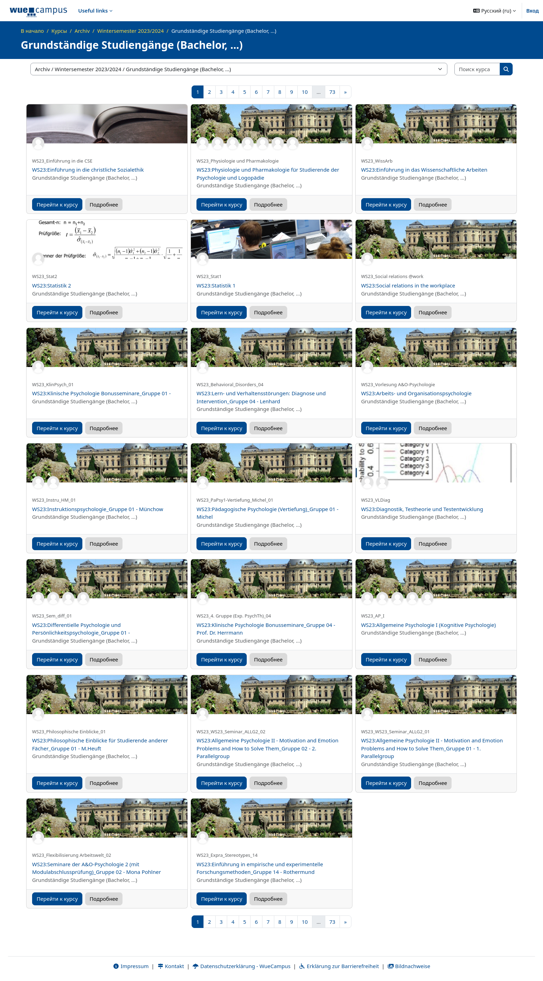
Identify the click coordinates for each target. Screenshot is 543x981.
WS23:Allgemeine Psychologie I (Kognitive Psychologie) (428, 624)
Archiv (82, 30)
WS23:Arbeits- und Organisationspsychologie (416, 393)
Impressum (131, 966)
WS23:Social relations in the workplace (408, 285)
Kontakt (170, 966)
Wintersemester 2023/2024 (130, 30)
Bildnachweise (408, 966)
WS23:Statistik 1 (216, 285)
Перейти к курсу (57, 204)
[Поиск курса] (477, 69)
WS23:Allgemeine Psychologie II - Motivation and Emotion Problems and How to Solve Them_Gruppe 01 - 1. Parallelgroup (432, 748)
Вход (532, 10)
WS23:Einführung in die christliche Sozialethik (88, 169)
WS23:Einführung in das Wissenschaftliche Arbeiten (424, 169)
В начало (32, 30)
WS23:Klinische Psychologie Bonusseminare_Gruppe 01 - (101, 393)
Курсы (59, 30)
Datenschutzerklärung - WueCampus (241, 966)
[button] (494, 10)
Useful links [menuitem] (93, 10)
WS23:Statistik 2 (51, 285)
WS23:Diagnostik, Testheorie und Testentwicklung (422, 509)
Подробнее (104, 204)
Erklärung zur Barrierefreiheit (339, 966)
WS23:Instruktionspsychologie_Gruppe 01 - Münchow (97, 509)
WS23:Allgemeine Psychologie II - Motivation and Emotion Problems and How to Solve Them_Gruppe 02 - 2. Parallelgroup (267, 748)
